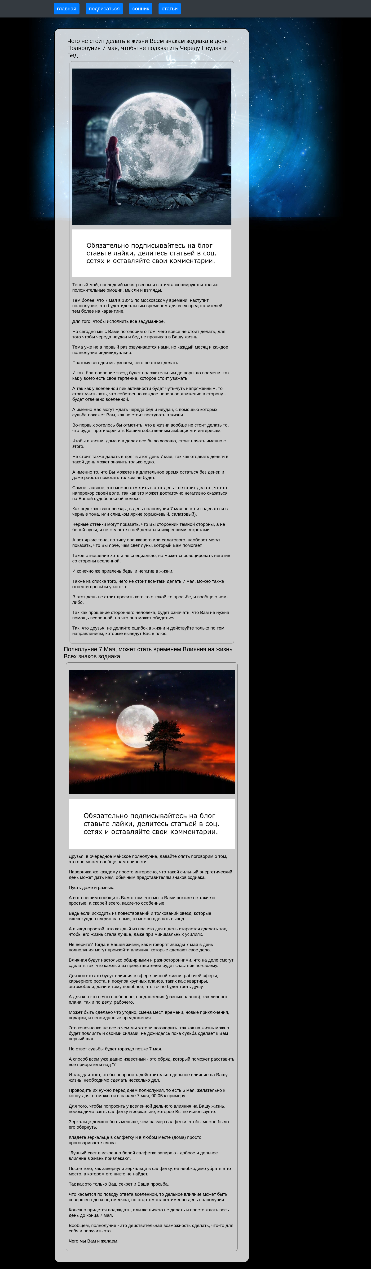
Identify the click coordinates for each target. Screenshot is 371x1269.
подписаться (104, 9)
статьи (170, 9)
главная (66, 9)
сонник (140, 9)
